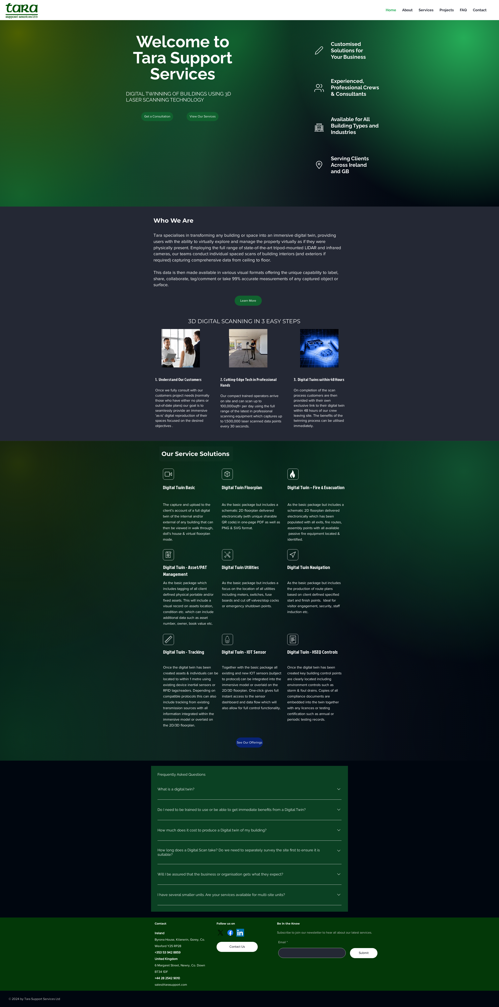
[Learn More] (248, 301)
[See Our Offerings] (249, 743)
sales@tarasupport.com (171, 984)
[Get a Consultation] (157, 116)
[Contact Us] (237, 947)
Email (282, 942)
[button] (203, 116)
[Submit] (363, 953)
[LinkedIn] (240, 933)
